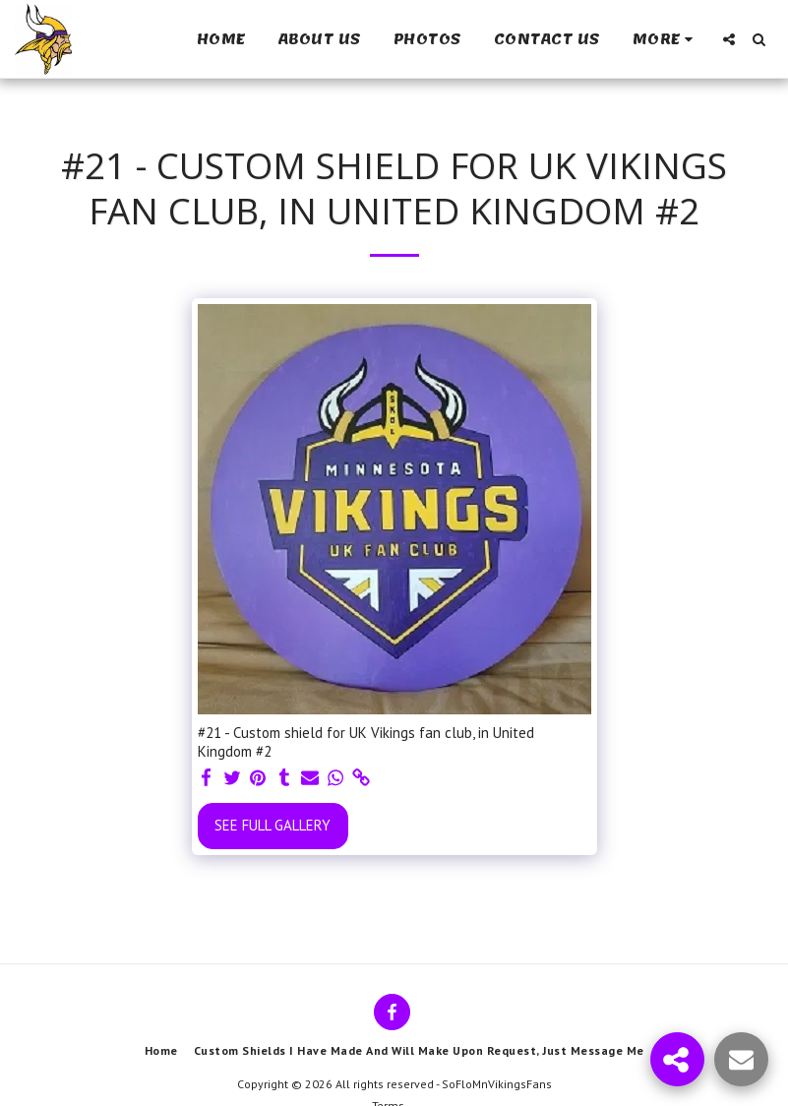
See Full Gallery (272, 825)
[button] (729, 39)
